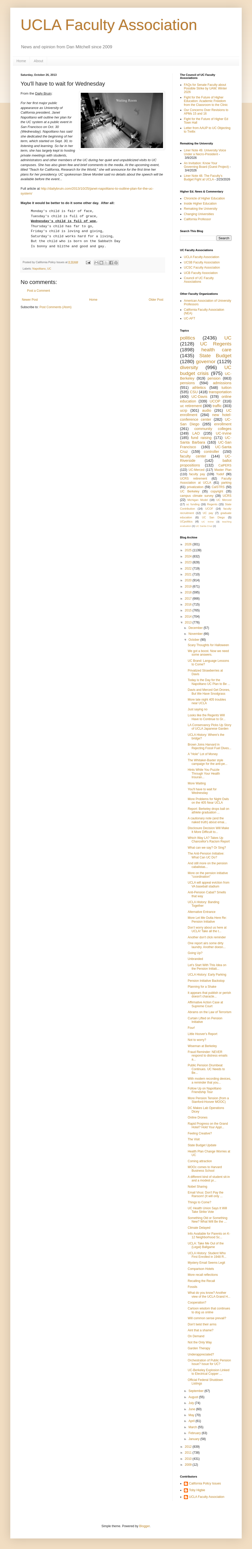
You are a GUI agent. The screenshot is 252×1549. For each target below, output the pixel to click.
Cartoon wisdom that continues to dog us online (209, 1310)
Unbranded (195, 959)
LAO (196, 433)
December (196, 628)
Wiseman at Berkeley (202, 1046)
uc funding (193, 504)
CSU (193, 392)
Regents (212, 504)
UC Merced (223, 499)
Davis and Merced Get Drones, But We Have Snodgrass (209, 691)
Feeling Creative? (200, 1133)
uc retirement (191, 406)
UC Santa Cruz (204, 526)
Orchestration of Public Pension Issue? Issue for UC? (209, 1362)
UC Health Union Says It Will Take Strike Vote (207, 1210)
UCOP (215, 401)
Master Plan (222, 470)
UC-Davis (200, 397)
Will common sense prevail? (207, 1318)
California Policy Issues (205, 1483)
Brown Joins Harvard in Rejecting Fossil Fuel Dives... (209, 746)
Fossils (192, 1287)
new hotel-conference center (205, 417)
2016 (189, 604)
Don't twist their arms (202, 1324)
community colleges (212, 429)
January (194, 1439)
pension (214, 378)
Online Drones (198, 1117)
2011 (189, 1452)
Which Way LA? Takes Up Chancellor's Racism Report (209, 839)
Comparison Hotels (201, 1269)
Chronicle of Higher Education (204, 198)
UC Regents (215, 343)
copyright (217, 491)
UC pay (208, 513)
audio (206, 410)
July (191, 1403)
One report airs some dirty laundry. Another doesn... (207, 945)
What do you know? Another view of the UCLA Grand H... (209, 1294)
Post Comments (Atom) (55, 307)
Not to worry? (197, 1040)
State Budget (215, 355)
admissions (222, 383)
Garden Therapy (199, 1348)
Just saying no (198, 709)
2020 (189, 580)
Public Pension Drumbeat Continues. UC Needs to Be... (206, 1069)
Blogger (144, 1526)
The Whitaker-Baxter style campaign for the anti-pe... (207, 762)
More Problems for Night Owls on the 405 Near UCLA (208, 800)
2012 (189, 1447)
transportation (220, 392)
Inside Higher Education (200, 203)
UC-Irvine (223, 433)
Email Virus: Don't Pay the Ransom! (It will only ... (205, 1194)
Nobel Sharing (197, 1186)
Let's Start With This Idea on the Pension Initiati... (207, 966)
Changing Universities (199, 214)
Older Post (156, 299)
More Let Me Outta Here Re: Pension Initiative (207, 919)
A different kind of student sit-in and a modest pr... (209, 1178)
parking (226, 482)
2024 (189, 556)
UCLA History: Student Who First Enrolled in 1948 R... (207, 1255)
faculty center (193, 456)
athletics (199, 388)
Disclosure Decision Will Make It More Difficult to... (208, 829)
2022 (189, 568)
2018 (189, 592)
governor (205, 361)
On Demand (196, 1336)
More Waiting (197, 783)
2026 (189, 544)
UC (49, 268)
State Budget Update (202, 1145)
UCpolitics (186, 521)
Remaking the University (200, 208)
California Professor (197, 219)
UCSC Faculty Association (202, 267)
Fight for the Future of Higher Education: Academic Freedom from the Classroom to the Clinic (206, 101)
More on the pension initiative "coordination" (208, 874)
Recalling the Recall (201, 1281)
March (193, 1427)
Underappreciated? (201, 1354)
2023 (189, 562)
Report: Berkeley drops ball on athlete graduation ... (208, 810)
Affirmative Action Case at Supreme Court (205, 1004)
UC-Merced (196, 470)
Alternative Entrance (201, 912)
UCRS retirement (193, 478)
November (196, 634)
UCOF (209, 508)
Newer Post (30, 299)
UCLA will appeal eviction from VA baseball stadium (208, 884)
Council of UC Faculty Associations (199, 279)
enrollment (222, 424)
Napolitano (39, 268)
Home (21, 61)
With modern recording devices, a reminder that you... (209, 1080)
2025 (189, 550)
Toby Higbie (197, 1490)
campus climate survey (196, 496)
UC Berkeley (189, 491)
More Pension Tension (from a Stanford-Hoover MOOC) (208, 1100)
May (191, 1415)
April (191, 1421)
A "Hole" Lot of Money (203, 754)
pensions (187, 383)
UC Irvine (207, 521)
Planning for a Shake (202, 986)
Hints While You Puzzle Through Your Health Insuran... (204, 773)
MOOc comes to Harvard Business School (205, 1168)
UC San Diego (213, 517)
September (196, 1391)
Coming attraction (200, 1161)
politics (187, 338)
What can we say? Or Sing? (207, 847)
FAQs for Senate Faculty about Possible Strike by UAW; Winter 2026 (205, 88)
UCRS (227, 496)
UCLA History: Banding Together (203, 904)
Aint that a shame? (200, 1330)
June (192, 1409)
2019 (189, 586)
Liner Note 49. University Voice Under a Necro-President (205, 152)
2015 (189, 610)
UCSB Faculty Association (202, 262)
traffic (217, 406)
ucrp (183, 410)
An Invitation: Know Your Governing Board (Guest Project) (206, 165)
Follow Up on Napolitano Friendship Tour (204, 1090)
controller (211, 452)
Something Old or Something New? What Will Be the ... (207, 1219)
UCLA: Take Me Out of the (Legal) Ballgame (206, 1245)
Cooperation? (197, 1302)
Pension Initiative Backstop (206, 981)
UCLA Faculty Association (109, 24)
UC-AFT (189, 318)
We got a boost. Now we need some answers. (208, 652)
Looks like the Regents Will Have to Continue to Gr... (207, 717)
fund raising (201, 438)
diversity (189, 367)
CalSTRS (218, 487)
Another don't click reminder (207, 937)
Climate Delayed (199, 1228)
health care (216, 349)
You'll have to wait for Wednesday (202, 791)
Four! (191, 1028)
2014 (189, 616)
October (194, 639)
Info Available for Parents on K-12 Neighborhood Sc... (209, 1235)
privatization (195, 487)
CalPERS (224, 465)
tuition (226, 388)
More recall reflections (203, 1275)
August (193, 1397)
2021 (189, 574)
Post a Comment (38, 290)
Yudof (220, 474)
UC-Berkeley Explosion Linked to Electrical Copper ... (208, 1372)
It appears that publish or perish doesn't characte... (209, 994)
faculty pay (197, 474)
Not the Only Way (200, 1342)
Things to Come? (199, 1202)
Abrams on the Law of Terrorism (209, 1012)
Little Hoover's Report (202, 1034)
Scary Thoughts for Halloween (208, 645)
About (38, 61)
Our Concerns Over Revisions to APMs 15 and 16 (206, 111)
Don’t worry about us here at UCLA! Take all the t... (207, 929)
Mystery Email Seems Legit (206, 1262)
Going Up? (195, 953)
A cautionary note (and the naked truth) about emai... (207, 820)
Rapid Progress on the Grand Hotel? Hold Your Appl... (208, 1125)
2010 (189, 1459)
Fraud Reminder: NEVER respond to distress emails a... (207, 1055)
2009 (189, 1464)
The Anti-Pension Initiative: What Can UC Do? (206, 855)
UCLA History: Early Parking (207, 974)
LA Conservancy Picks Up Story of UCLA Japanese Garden (209, 726)
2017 (189, 598)
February (195, 1433)
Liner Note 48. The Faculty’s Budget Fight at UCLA (203, 177)
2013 (189, 622)
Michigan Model (197, 499)
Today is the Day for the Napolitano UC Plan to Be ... (209, 681)
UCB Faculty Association (201, 273)
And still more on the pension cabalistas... (208, 865)
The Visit (194, 1139)
